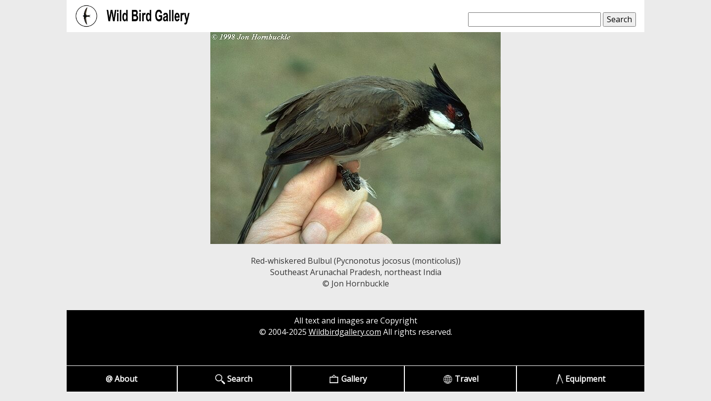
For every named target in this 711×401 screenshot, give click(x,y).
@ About (121, 378)
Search (233, 379)
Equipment (581, 379)
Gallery (347, 379)
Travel (460, 379)
